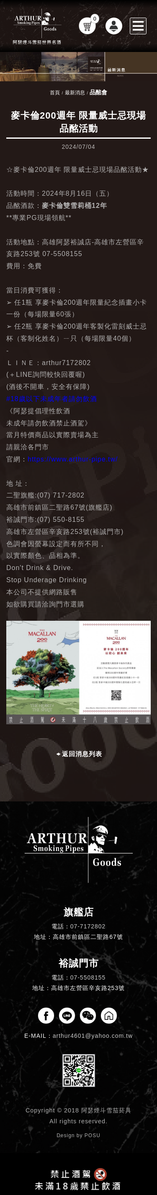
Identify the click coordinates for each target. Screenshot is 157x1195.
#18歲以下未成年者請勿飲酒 (51, 398)
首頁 (55, 93)
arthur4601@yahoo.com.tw (93, 1035)
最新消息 (75, 93)
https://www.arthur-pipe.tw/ (73, 459)
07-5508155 (88, 977)
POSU (92, 1135)
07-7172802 (88, 926)
